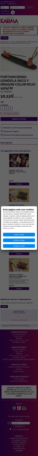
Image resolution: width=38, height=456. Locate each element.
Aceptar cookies (19, 234)
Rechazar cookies (19, 240)
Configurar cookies (19, 246)
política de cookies (8, 228)
